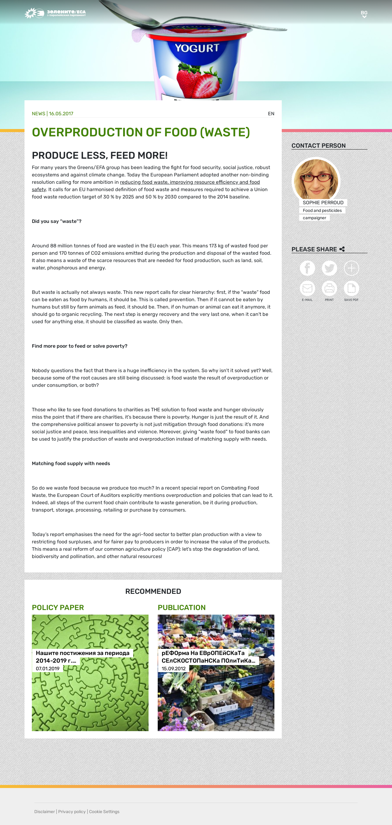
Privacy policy (72, 811)
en (271, 114)
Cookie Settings (104, 811)
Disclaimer (44, 811)
